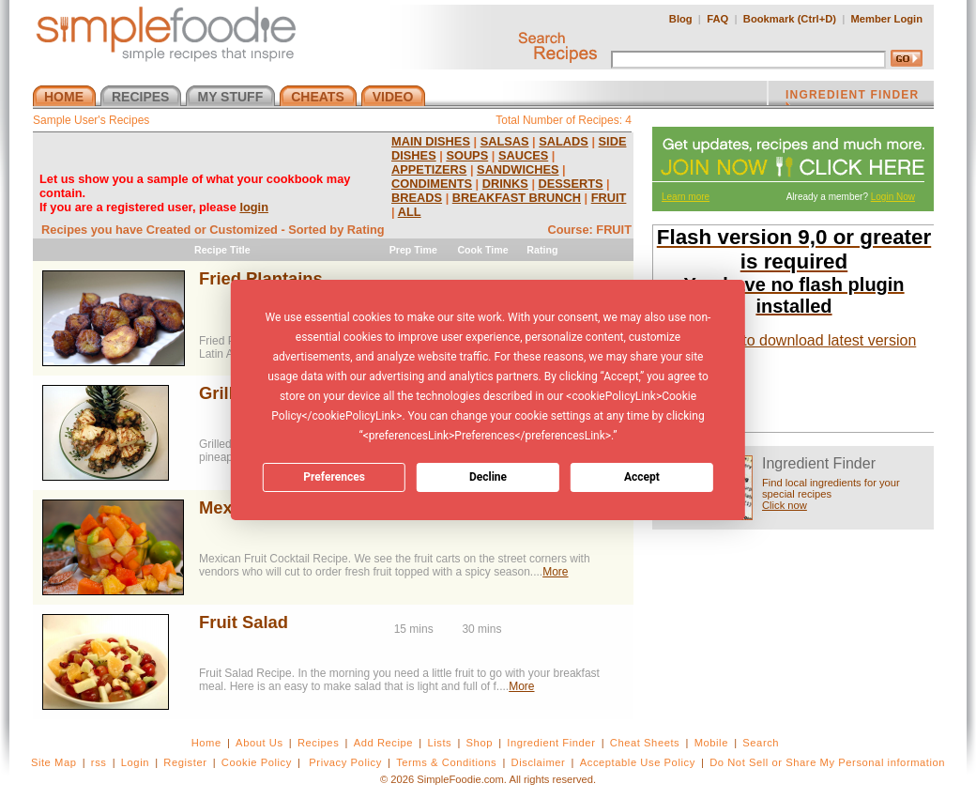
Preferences (334, 477)
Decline (488, 477)
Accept (642, 477)
